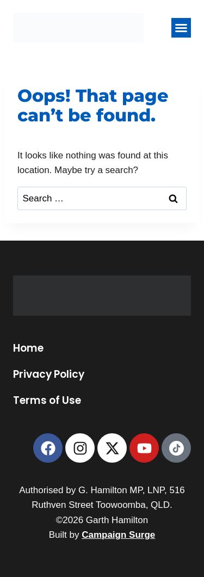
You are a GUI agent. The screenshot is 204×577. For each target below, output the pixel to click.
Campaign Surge (118, 535)
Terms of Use (47, 400)
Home (28, 348)
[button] (181, 28)
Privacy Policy (48, 374)
